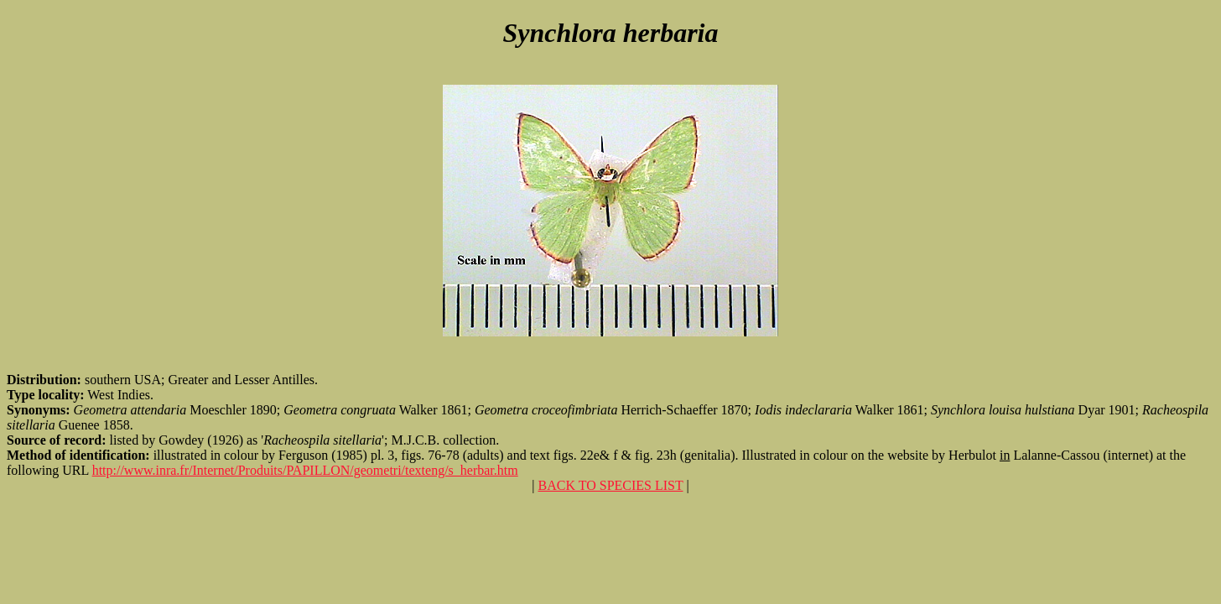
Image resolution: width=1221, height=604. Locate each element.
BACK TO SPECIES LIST (610, 485)
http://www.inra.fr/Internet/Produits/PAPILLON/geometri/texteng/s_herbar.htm (305, 470)
